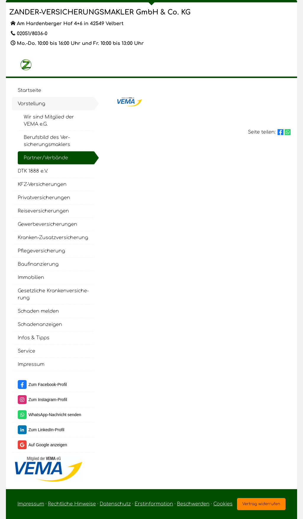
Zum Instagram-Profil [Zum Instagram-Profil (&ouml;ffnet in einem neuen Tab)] (47, 399)
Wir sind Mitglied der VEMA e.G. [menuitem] (49, 120)
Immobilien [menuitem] (31, 277)
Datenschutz (115, 504)
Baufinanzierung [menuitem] (38, 264)
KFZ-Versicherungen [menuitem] (42, 184)
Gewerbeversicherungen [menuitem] (47, 224)
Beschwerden (193, 504)
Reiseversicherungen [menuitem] (43, 211)
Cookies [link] (223, 504)
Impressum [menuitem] (31, 364)
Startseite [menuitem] (29, 90)
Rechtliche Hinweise (72, 504)
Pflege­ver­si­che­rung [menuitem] (41, 251)
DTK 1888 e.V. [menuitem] (33, 171)
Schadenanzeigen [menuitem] (40, 324)
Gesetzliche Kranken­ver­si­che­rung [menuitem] (53, 294)
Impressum (30, 504)
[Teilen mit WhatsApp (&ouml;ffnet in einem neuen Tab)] (288, 132)
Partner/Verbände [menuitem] (46, 157)
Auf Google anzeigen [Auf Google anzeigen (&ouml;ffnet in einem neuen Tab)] (47, 444)
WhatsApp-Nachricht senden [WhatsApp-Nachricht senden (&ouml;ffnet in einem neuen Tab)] (54, 414)
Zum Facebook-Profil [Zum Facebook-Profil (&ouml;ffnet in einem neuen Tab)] (47, 384)
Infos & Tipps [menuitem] (33, 337)
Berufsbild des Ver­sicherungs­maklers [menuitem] (47, 141)
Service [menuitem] (26, 351)
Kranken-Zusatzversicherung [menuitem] (53, 237)
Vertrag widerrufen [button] (261, 504)
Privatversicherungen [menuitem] (44, 197)
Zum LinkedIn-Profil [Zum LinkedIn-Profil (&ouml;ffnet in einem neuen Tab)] (46, 429)
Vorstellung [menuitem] (31, 103)
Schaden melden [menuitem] (38, 311)
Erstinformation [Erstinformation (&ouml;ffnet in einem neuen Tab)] (154, 504)
